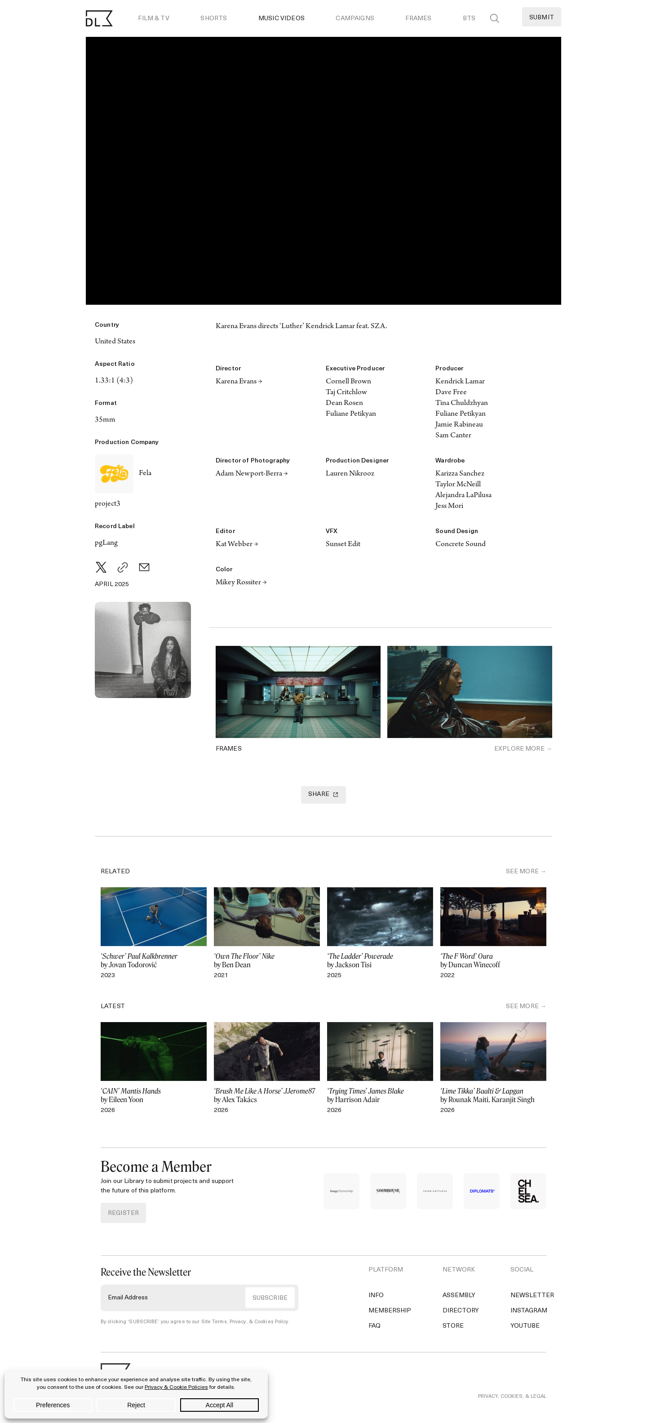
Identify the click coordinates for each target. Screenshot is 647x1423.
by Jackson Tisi (380, 960)
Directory (461, 1310)
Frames (418, 18)
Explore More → (523, 749)
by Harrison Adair (380, 1095)
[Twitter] (101, 567)
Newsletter (532, 1295)
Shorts (213, 18)
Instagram (528, 1310)
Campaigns (355, 18)
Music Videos (281, 18)
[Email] (144, 567)
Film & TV (153, 18)
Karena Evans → (239, 382)
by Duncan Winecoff (493, 960)
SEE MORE (522, 871)
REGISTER (123, 1213)
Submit (541, 17)
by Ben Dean (267, 960)
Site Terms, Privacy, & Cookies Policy (244, 1322)
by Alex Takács (267, 1095)
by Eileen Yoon (154, 1095)
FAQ (374, 1326)
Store (453, 1326)
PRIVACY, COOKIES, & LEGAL (512, 1396)
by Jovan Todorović (154, 960)
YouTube (525, 1326)
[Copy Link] (122, 567)
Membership (389, 1310)
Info (376, 1295)
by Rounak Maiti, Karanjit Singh (493, 1095)
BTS (469, 18)
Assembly (459, 1295)
